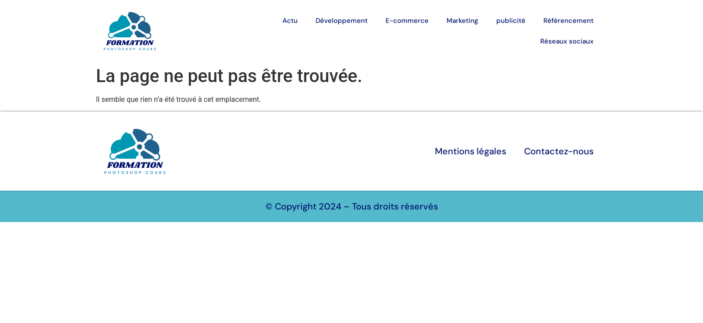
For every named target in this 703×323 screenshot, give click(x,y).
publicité (510, 20)
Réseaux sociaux (567, 41)
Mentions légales (470, 151)
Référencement (568, 20)
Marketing (462, 20)
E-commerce (407, 20)
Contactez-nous (559, 151)
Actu (290, 20)
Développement (342, 20)
